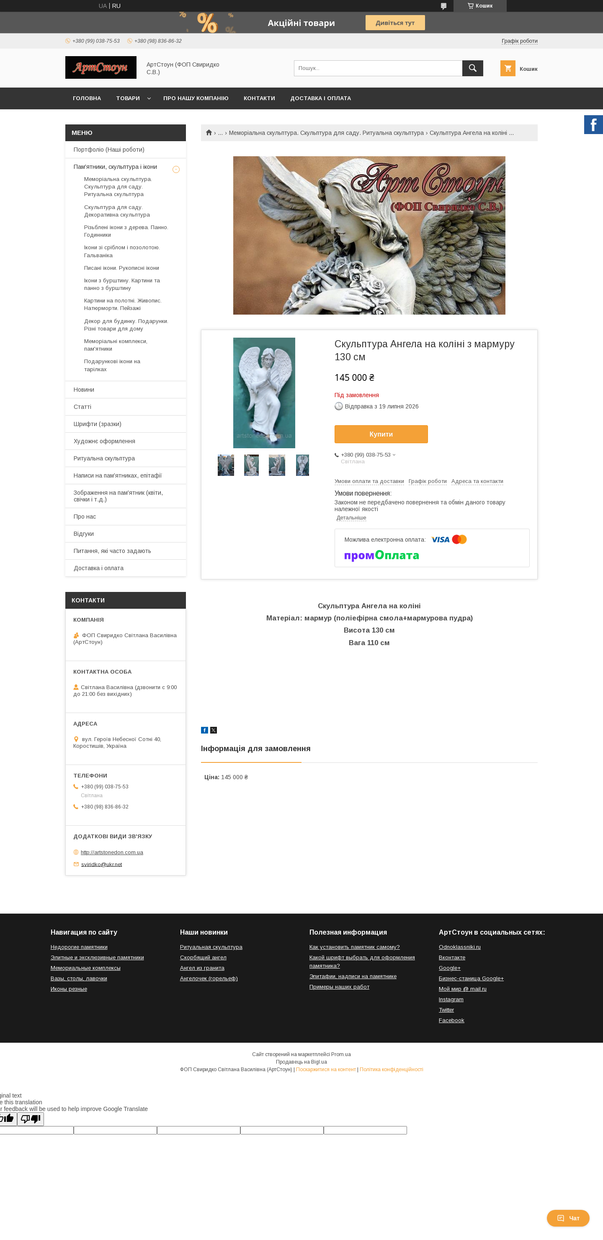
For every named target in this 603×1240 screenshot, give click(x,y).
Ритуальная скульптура (211, 947)
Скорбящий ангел (203, 957)
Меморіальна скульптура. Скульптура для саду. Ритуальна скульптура (326, 132)
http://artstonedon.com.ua (112, 852)
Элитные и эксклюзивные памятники (97, 957)
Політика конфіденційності (391, 1069)
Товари (128, 98)
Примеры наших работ (339, 987)
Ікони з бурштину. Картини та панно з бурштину (122, 284)
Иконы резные (69, 989)
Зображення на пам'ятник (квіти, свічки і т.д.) (118, 496)
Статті (82, 406)
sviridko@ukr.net (101, 864)
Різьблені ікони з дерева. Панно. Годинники (126, 231)
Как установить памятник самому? (354, 947)
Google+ (450, 968)
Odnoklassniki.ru (460, 947)
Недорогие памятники (79, 947)
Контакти (259, 98)
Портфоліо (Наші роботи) (109, 149)
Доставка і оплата (320, 98)
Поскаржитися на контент (326, 1069)
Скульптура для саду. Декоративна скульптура (117, 211)
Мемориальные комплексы (86, 968)
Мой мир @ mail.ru (463, 989)
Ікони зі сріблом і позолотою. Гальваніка (122, 251)
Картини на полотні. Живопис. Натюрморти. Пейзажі (123, 304)
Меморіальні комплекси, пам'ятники (115, 345)
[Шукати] (472, 68)
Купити (381, 434)
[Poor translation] (30, 1119)
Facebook (451, 1020)
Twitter (446, 1010)
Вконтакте (452, 957)
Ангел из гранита (202, 968)
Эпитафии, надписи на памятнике (353, 976)
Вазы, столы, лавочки (79, 978)
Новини (84, 389)
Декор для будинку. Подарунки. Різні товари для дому (126, 325)
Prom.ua (341, 1054)
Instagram (451, 999)
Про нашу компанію (196, 98)
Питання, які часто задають (112, 551)
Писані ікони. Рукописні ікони (121, 268)
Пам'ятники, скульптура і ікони (115, 166)
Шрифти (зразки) (97, 424)
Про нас (85, 516)
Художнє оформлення (104, 441)
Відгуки (84, 533)
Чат (568, 1218)
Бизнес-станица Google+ (471, 978)
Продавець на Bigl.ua (301, 1062)
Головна (87, 98)
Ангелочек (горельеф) (209, 978)
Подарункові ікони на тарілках (112, 365)
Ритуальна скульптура (104, 458)
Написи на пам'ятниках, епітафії (118, 475)
